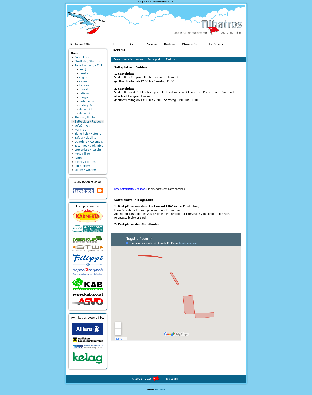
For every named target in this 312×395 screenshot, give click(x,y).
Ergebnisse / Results (88, 149)
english (83, 77)
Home (118, 44)
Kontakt (119, 50)
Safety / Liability (85, 137)
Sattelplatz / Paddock (89, 121)
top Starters (82, 165)
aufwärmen (82, 125)
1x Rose (214, 44)
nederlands (86, 101)
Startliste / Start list (88, 61)
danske (83, 73)
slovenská (85, 109)
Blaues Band (191, 44)
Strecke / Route (85, 117)
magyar (84, 97)
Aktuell (135, 44)
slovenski (85, 113)
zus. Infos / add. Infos (89, 145)
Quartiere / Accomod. (89, 141)
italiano (84, 93)
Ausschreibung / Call (88, 65)
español (84, 81)
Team (78, 157)
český (82, 69)
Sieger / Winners (86, 169)
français (84, 85)
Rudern (169, 44)
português (85, 105)
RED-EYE (160, 389)
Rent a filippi (83, 153)
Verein (152, 44)
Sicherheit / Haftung (88, 133)
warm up (80, 129)
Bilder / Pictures (85, 161)
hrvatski (84, 89)
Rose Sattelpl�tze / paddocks (131, 189)
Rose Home (82, 57)
